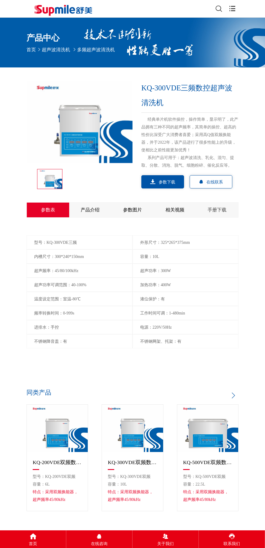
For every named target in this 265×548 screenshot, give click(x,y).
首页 (31, 49)
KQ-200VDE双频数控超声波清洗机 (57, 462)
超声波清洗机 (56, 49)
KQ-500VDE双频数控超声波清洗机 (207, 462)
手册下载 (217, 209)
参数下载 (162, 181)
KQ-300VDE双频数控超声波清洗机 (132, 462)
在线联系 (211, 181)
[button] (233, 395)
